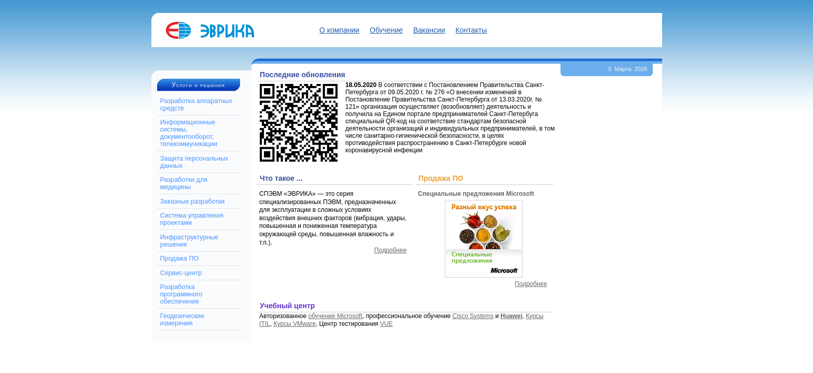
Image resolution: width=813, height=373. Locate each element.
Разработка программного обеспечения (181, 294)
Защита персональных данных (194, 162)
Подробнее (390, 250)
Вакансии (429, 30)
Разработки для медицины (183, 183)
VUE (386, 323)
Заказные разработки (192, 201)
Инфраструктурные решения (189, 241)
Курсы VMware (294, 323)
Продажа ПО (179, 258)
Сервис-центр (181, 273)
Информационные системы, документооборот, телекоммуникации (188, 133)
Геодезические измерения (182, 319)
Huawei (511, 316)
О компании (339, 30)
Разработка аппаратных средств (196, 104)
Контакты (471, 30)
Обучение (386, 30)
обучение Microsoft (335, 316)
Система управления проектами (191, 219)
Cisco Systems (473, 316)
